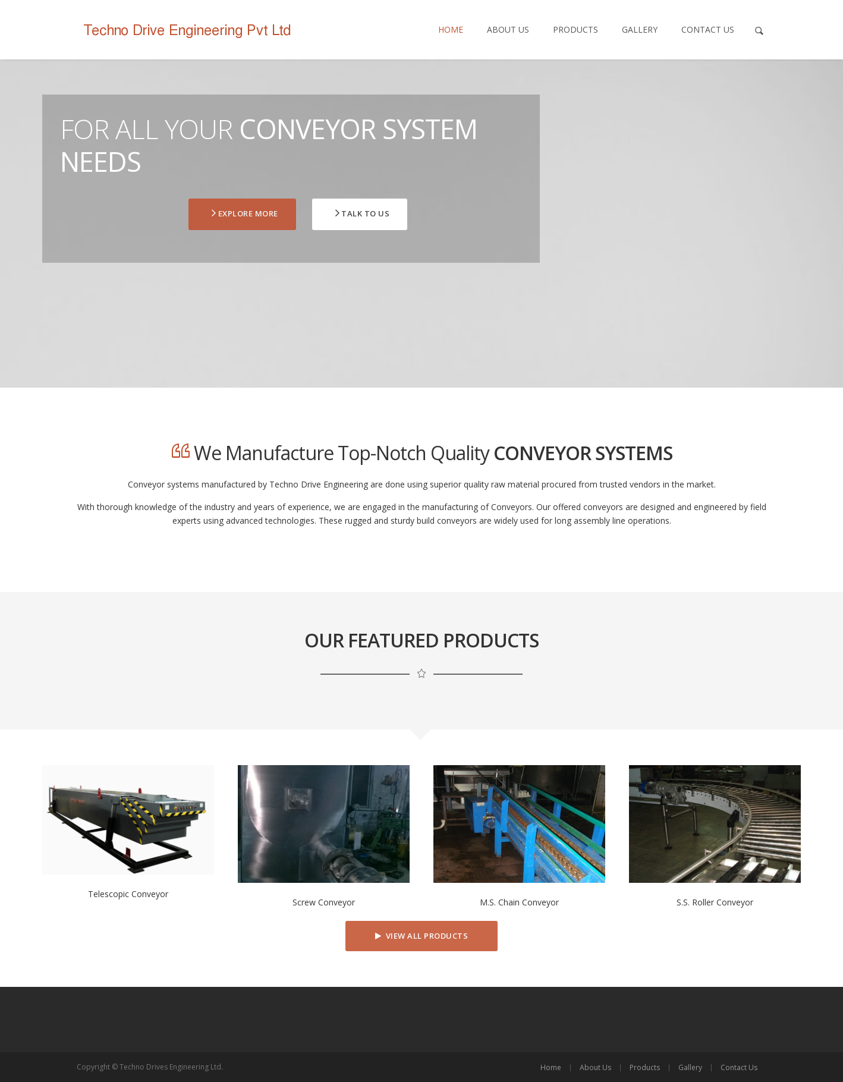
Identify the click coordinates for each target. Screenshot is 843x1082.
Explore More (244, 213)
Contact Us (707, 29)
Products (575, 29)
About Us (508, 29)
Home (450, 29)
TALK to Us (362, 213)
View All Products (421, 935)
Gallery (640, 29)
